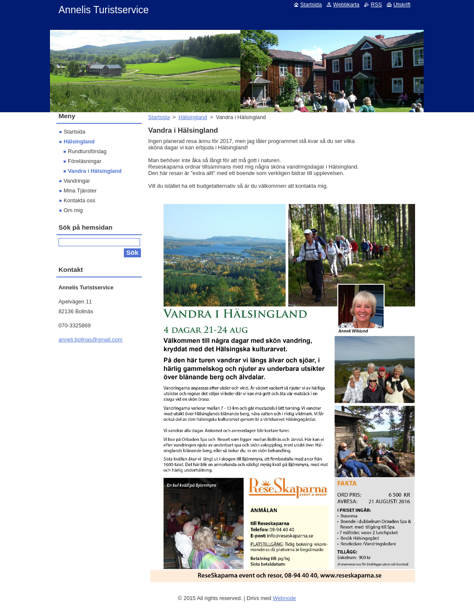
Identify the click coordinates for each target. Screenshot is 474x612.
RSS (376, 4)
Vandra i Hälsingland (95, 171)
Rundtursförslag (87, 151)
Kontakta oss (79, 200)
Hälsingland (192, 117)
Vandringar (77, 181)
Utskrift (401, 4)
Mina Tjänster (80, 190)
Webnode (284, 598)
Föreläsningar (84, 161)
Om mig (73, 210)
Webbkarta (346, 4)
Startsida (159, 117)
